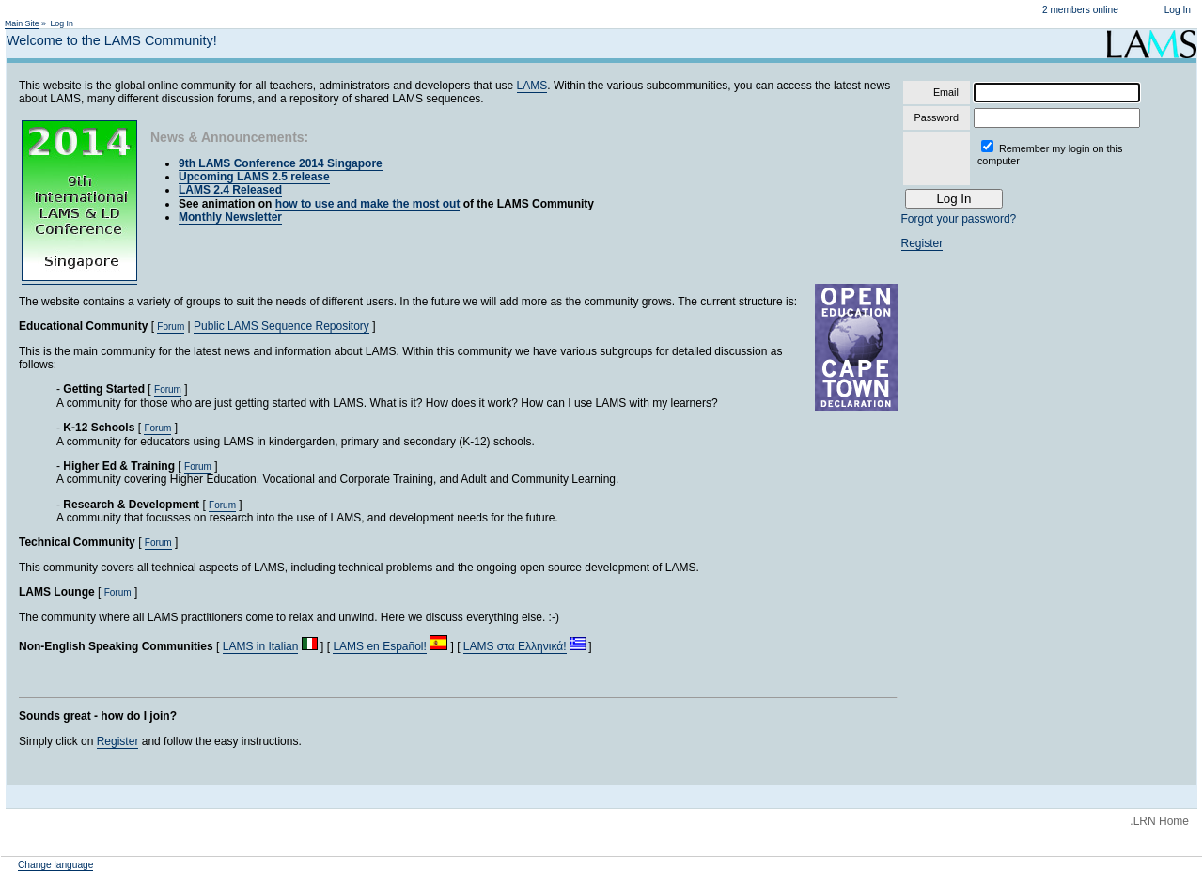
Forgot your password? (959, 219)
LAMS (532, 85)
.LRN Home (1159, 821)
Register (118, 741)
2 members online (1080, 10)
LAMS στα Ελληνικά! (515, 646)
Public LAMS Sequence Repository (281, 326)
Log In (1177, 10)
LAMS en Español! (379, 646)
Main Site (22, 23)
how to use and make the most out (368, 203)
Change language (55, 865)
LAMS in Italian (261, 646)
